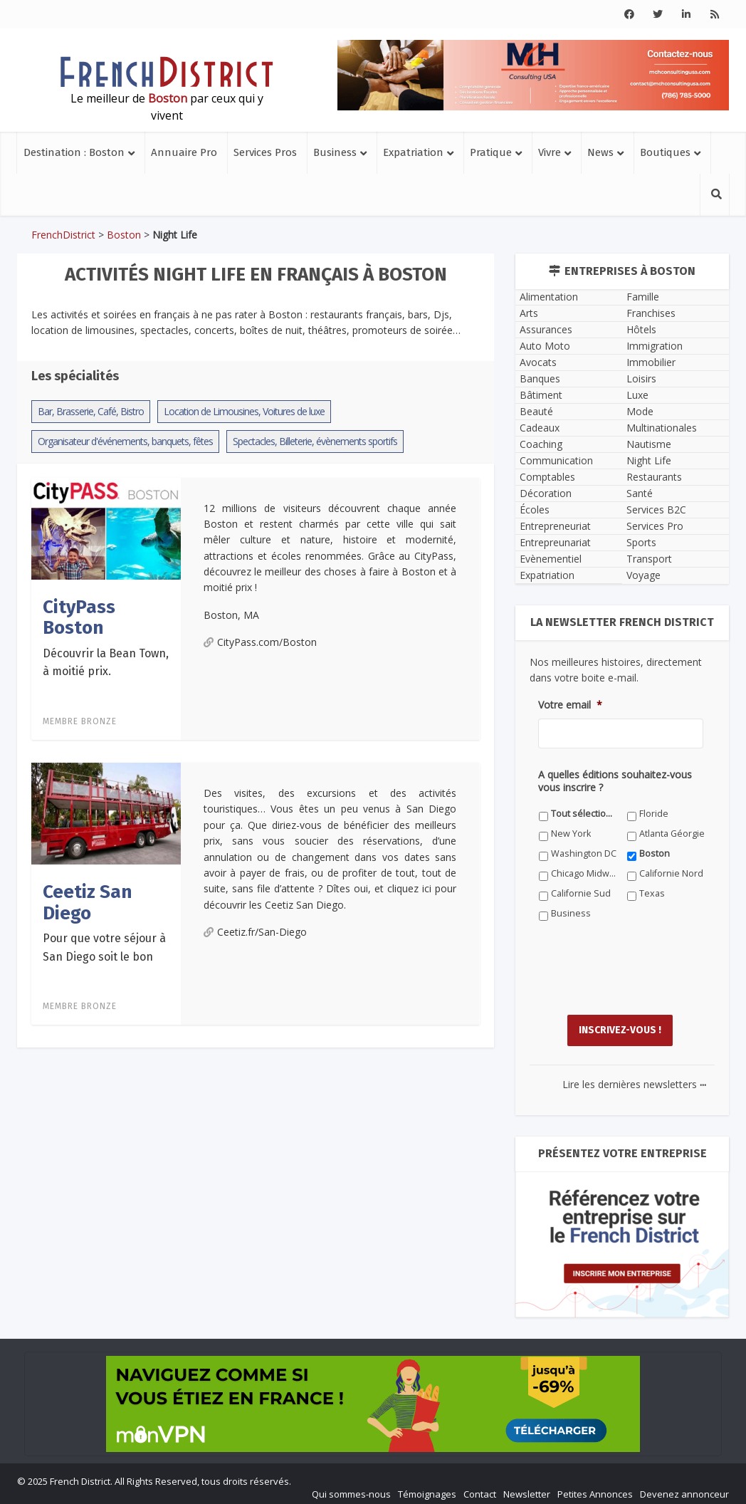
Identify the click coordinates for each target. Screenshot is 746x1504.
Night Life (648, 460)
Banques (540, 378)
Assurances (546, 329)
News (600, 152)
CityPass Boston (79, 617)
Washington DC (583, 853)
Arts (529, 313)
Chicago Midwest (584, 873)
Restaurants (654, 477)
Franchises (651, 313)
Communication (556, 460)
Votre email (570, 705)
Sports (641, 542)
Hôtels (641, 329)
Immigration (654, 345)
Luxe (637, 395)
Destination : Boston (74, 152)
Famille (642, 296)
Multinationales (661, 427)
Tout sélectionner (584, 814)
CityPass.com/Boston (260, 642)
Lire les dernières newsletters (634, 1077)
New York (571, 833)
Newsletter (526, 1486)
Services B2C (656, 509)
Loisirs (641, 378)
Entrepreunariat (555, 542)
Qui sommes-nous (351, 1486)
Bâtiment (541, 395)
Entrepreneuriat (555, 526)
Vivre (549, 152)
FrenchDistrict (63, 234)
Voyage (643, 575)
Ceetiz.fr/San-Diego (255, 932)
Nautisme (648, 444)
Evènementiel (551, 558)
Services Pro (654, 526)
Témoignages (427, 1486)
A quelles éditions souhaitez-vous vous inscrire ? (615, 781)
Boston (124, 234)
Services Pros (265, 152)
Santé (639, 493)
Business (335, 152)
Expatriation (413, 152)
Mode (639, 411)
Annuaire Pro (184, 152)
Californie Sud (581, 893)
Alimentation (549, 296)
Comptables (547, 477)
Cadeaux (540, 427)
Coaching (541, 444)
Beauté (536, 411)
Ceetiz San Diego (87, 902)
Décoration (546, 493)
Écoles (535, 509)
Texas (652, 893)
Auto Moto (545, 345)
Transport (649, 558)
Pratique (491, 152)
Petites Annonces (595, 1486)
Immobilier (651, 362)
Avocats (538, 362)
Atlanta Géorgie (672, 833)
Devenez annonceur (684, 1486)
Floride (653, 814)
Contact (479, 1486)
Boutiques (665, 152)
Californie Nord (671, 873)
